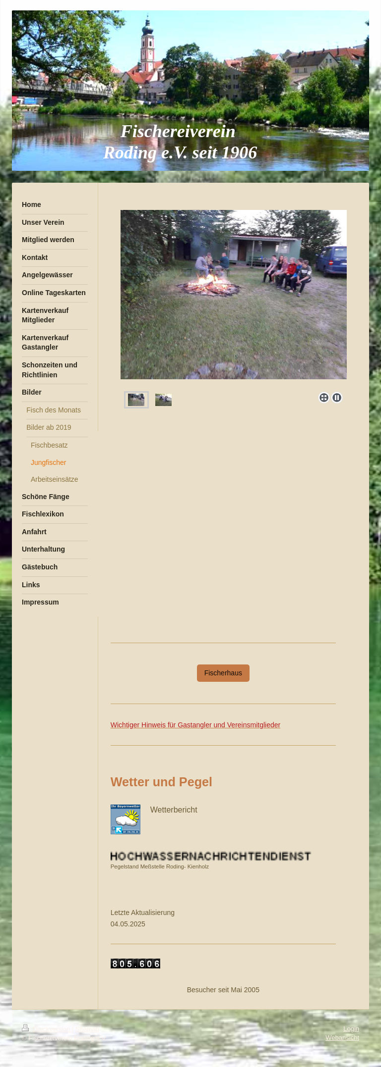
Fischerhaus (223, 673)
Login (351, 1028)
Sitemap (87, 1029)
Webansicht (342, 1037)
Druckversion (47, 1029)
